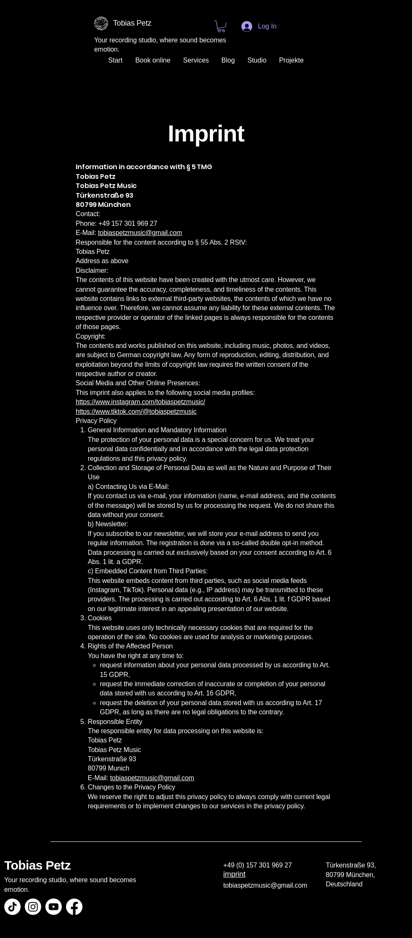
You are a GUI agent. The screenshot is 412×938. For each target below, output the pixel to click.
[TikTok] (12, 907)
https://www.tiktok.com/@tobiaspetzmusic (136, 411)
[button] (221, 26)
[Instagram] (33, 907)
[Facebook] (74, 907)
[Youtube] (53, 907)
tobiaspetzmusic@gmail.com (140, 232)
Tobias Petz (37, 865)
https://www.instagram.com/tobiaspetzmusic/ (140, 401)
